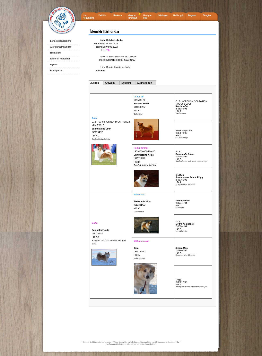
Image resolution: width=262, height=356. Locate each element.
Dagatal (192, 15)
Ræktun (117, 15)
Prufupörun (56, 70)
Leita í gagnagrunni (60, 41)
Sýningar (163, 15)
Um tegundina (89, 16)
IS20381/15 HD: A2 (100, 233)
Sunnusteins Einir (115, 56)
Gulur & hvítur (139, 258)
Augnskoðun (144, 82)
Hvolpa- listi (147, 16)
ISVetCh (179, 175)
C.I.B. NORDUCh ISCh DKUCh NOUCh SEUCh (191, 102)
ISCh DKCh (139, 100)
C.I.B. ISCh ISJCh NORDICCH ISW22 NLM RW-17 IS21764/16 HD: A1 (110, 129)
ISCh (177, 151)
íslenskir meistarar (60, 58)
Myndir (54, 64)
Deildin (102, 15)
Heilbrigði (178, 15)
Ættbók (94, 82)
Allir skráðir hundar (60, 47)
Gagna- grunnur (132, 16)
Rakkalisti (55, 52)
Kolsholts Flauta (114, 60)
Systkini (126, 82)
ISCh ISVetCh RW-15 (144, 151)
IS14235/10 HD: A (139, 251)
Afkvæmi (110, 82)
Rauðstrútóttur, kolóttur (100, 139)
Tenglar (207, 15)
